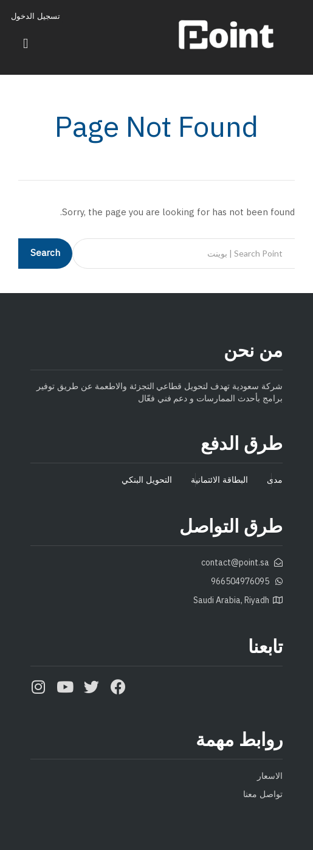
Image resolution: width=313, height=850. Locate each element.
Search (45, 253)
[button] (25, 43)
